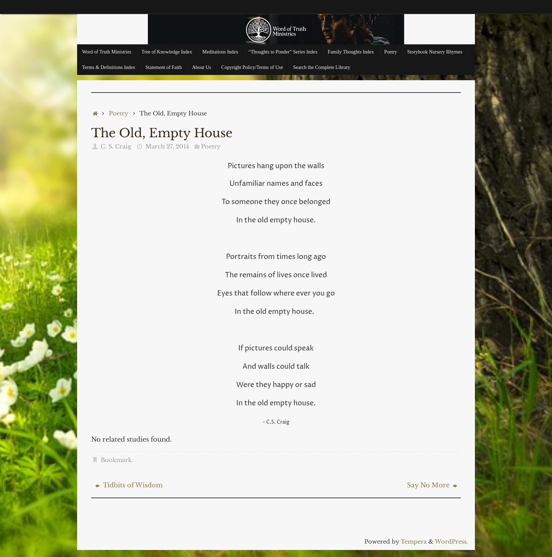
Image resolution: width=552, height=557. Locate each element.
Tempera (414, 541)
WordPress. (451, 541)
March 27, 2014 (167, 146)
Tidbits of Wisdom (129, 485)
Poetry (118, 113)
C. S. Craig (116, 146)
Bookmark (116, 459)
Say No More (432, 485)
